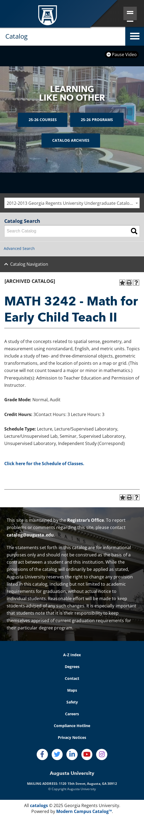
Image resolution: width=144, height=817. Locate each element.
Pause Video (122, 54)
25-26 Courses (43, 119)
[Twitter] (57, 754)
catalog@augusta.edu (30, 535)
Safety (72, 702)
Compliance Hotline (72, 725)
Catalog (16, 36)
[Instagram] (101, 754)
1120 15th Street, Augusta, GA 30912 (88, 783)
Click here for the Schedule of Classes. (44, 463)
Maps (72, 690)
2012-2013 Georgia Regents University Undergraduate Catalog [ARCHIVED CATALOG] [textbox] (73, 203)
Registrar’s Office (85, 520)
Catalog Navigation (29, 264)
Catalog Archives (70, 140)
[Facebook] (42, 754)
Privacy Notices (72, 737)
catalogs (39, 805)
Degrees (72, 666)
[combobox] (72, 203)
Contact (72, 678)
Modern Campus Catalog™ (84, 811)
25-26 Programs (97, 119)
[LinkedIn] (72, 754)
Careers (72, 713)
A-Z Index (72, 654)
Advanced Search (19, 248)
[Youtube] (87, 754)
